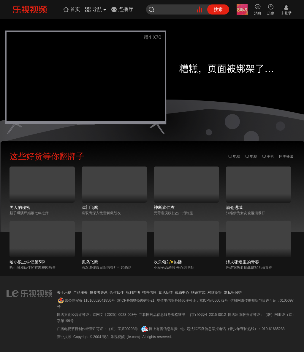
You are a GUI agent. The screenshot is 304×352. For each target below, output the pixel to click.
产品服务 (80, 292)
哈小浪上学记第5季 (27, 262)
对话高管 (215, 292)
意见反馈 (166, 292)
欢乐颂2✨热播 (168, 262)
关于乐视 (64, 292)
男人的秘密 (20, 207)
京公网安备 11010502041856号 (90, 300)
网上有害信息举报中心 (167, 329)
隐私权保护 (233, 292)
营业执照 (64, 337)
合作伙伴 (117, 292)
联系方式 (198, 292)
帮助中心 (182, 292)
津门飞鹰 (90, 207)
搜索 (218, 9)
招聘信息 (149, 292)
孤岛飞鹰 (90, 262)
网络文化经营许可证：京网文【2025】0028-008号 (97, 315)
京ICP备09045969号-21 (136, 300)
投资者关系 (98, 292)
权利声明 (133, 292)
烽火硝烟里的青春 (242, 262)
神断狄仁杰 (164, 207)
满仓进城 (234, 207)
